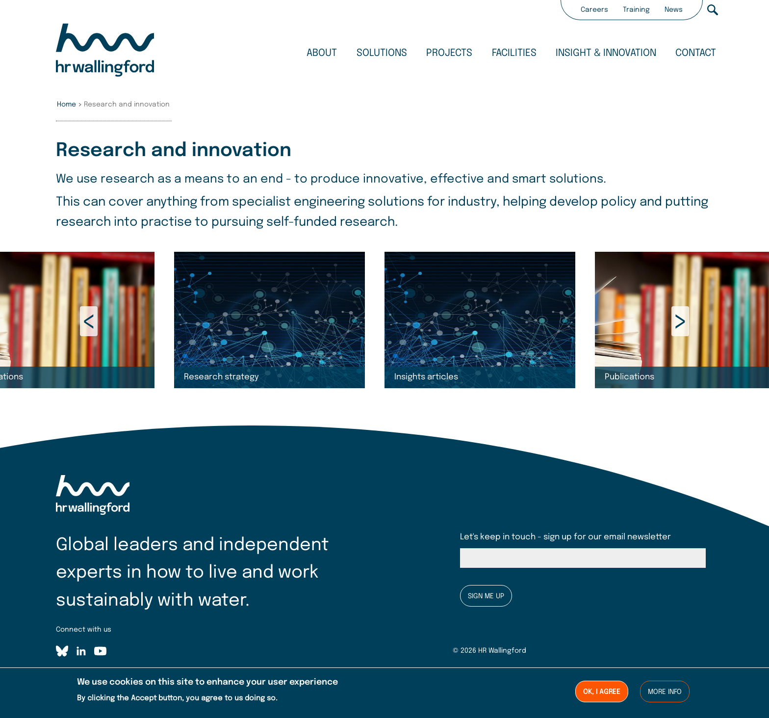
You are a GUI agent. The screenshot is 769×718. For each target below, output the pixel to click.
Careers (594, 9)
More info (665, 692)
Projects (449, 53)
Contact (695, 53)
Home (66, 104)
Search (712, 10)
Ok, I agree (601, 692)
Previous (89, 321)
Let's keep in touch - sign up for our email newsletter (565, 537)
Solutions (382, 53)
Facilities (514, 53)
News (674, 9)
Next (680, 321)
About (322, 53)
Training (636, 9)
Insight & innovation (606, 53)
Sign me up (486, 596)
